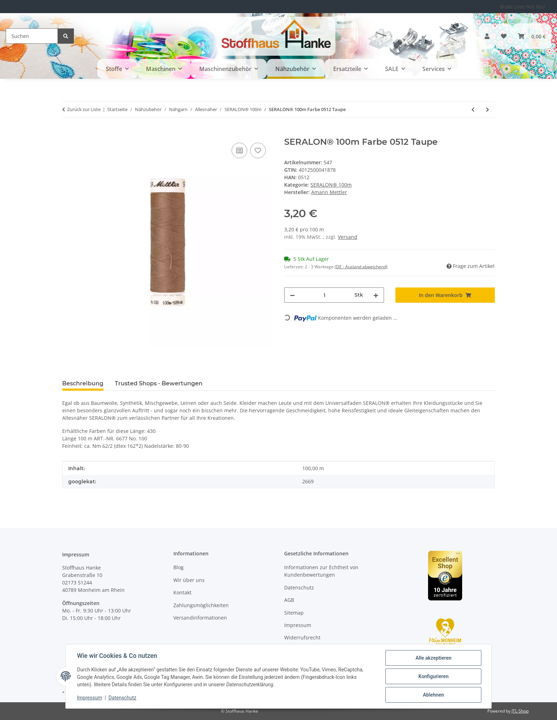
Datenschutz (122, 698)
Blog (178, 567)
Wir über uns (189, 580)
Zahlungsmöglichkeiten (201, 605)
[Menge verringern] (292, 295)
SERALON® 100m (331, 184)
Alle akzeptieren (433, 658)
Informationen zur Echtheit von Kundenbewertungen (321, 571)
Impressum (89, 698)
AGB (289, 600)
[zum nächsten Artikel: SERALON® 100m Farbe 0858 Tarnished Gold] (487, 109)
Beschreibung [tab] (82, 383)
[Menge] (325, 295)
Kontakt (182, 592)
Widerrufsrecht (302, 637)
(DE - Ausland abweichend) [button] (361, 267)
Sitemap (294, 612)
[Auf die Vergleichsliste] (239, 150)
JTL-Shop (520, 711)
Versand (347, 236)
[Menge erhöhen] (376, 295)
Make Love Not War (523, 6)
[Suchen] (32, 36)
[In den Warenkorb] (68, 133)
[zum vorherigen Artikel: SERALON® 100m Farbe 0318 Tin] (473, 109)
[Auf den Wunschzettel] (258, 150)
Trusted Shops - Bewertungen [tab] (158, 383)
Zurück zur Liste (84, 109)
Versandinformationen (200, 617)
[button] (487, 36)
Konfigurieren (433, 676)
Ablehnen (433, 695)
